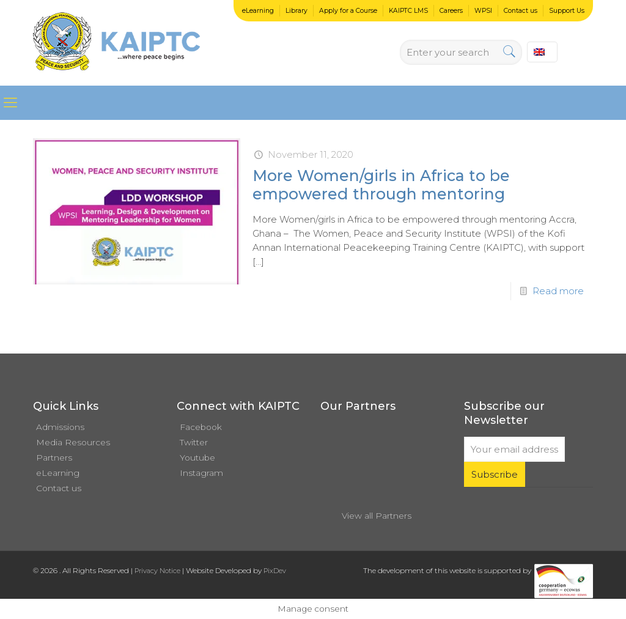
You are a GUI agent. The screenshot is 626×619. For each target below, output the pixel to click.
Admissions (60, 427)
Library (296, 11)
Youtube (197, 457)
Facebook (201, 427)
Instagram (201, 473)
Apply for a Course (348, 11)
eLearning (258, 11)
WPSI (483, 11)
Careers (451, 11)
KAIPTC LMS (408, 11)
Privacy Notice (157, 570)
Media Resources (73, 442)
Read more (558, 291)
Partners (54, 457)
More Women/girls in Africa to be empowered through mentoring (381, 184)
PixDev (274, 570)
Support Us (566, 11)
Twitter (194, 442)
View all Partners (376, 516)
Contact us (520, 11)
